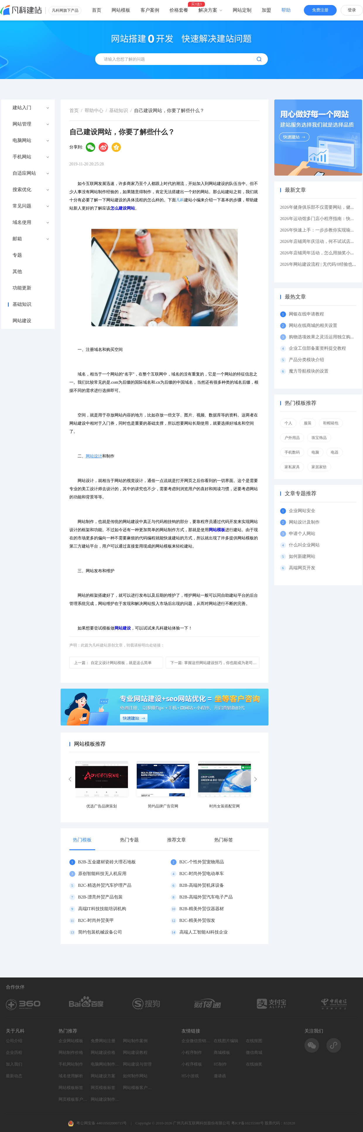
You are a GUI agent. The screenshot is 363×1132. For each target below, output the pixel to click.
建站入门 (22, 107)
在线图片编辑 (226, 1041)
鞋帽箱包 (330, 423)
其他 (17, 271)
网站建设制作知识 (105, 1099)
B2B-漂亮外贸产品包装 (100, 897)
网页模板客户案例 (73, 1099)
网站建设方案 (103, 1076)
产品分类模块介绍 (306, 359)
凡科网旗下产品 (65, 10)
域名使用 (22, 222)
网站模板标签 (71, 1087)
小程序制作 (192, 1052)
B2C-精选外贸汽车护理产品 (105, 885)
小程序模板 (192, 1064)
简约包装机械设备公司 (100, 932)
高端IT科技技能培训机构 (102, 908)
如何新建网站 (302, 556)
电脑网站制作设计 (105, 1064)
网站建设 (22, 320)
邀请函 (220, 1076)
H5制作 (220, 1064)
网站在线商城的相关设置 (313, 325)
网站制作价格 (71, 1052)
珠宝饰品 (319, 437)
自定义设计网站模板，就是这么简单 (113, 663)
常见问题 (22, 206)
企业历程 (14, 1052)
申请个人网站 (302, 533)
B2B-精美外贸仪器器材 (201, 908)
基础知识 (22, 304)
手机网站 (22, 157)
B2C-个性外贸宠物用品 (201, 862)
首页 (96, 10)
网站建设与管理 (137, 1064)
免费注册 (320, 10)
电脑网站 (22, 140)
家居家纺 (319, 467)
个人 (288, 423)
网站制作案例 (135, 1041)
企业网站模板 (71, 1041)
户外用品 (292, 437)
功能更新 (22, 288)
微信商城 (254, 1052)
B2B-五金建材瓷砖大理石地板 (107, 862)
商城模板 (222, 1052)
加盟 (266, 10)
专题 (17, 255)
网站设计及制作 (304, 522)
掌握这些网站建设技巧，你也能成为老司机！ (214, 663)
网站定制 (242, 10)
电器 (334, 452)
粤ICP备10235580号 (247, 1123)
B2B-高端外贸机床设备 (201, 885)
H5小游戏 (190, 1076)
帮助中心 (94, 110)
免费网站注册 (103, 1041)
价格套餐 (178, 10)
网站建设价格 (103, 1052)
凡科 (180, 200)
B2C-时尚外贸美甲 (96, 920)
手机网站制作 (71, 1064)
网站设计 (94, 456)
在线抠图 (254, 1041)
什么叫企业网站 (304, 545)
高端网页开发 (302, 567)
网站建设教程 (135, 1052)
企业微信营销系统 (196, 1041)
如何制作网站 (135, 1076)
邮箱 (17, 238)
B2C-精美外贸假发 (197, 920)
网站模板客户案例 (137, 1087)
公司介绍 (14, 1041)
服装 (307, 423)
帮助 (286, 10)
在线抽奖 (254, 1064)
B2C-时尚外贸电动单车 (201, 873)
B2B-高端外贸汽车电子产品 (206, 897)
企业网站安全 (302, 510)
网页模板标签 (103, 1087)
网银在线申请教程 (306, 314)
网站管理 (22, 124)
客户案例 (150, 10)
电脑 (315, 452)
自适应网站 (24, 173)
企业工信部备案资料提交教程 (317, 348)
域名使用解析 (71, 1076)
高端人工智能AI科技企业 (203, 932)
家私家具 (292, 467)
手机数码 (292, 452)
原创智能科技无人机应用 (102, 873)
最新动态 (14, 1076)
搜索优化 (22, 189)
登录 (352, 10)
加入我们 (14, 1064)
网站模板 (121, 10)
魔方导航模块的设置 (308, 371)
